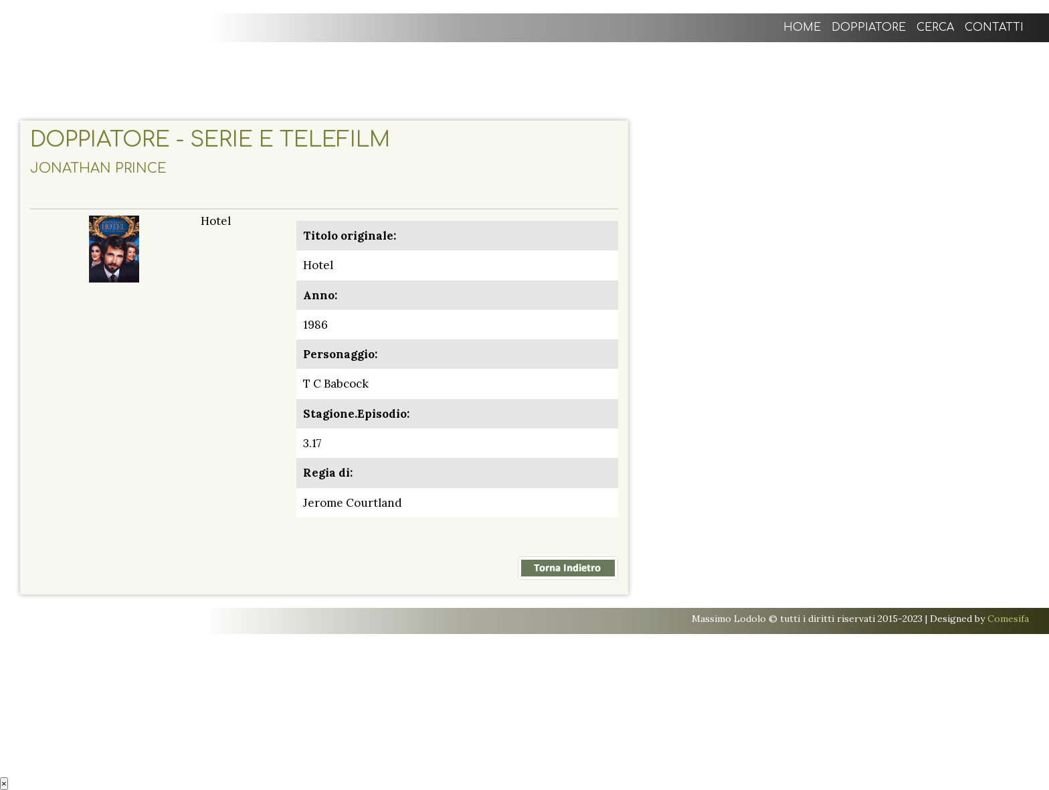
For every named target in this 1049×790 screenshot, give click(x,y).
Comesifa (1008, 619)
